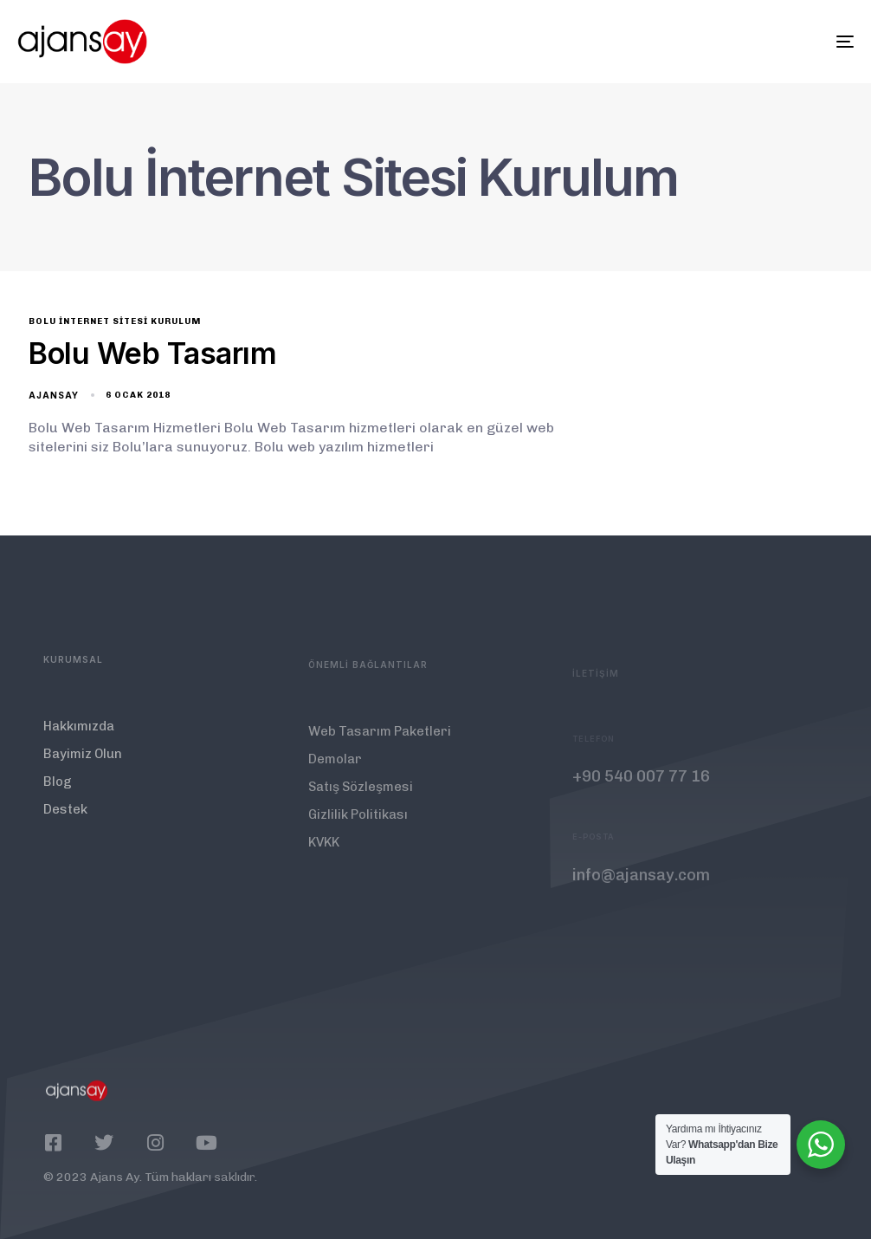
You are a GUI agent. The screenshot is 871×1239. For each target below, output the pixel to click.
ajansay (54, 395)
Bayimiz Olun (82, 767)
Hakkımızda (78, 739)
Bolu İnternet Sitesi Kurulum (115, 321)
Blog (57, 794)
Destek (65, 822)
